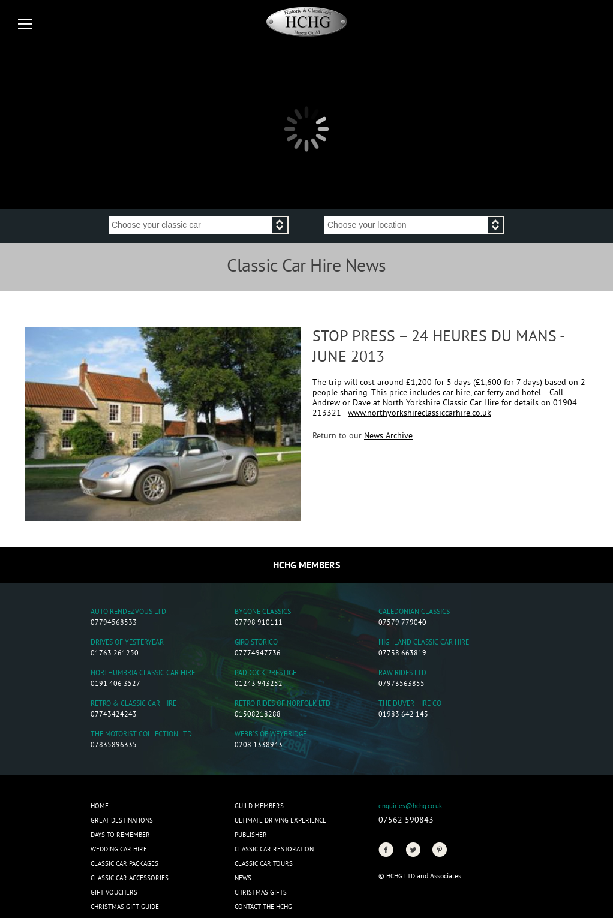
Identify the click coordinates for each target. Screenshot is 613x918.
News (243, 878)
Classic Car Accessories (130, 878)
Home (100, 806)
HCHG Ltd (400, 876)
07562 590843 (406, 820)
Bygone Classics (263, 612)
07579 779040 (402, 623)
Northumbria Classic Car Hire (143, 673)
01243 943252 (259, 684)
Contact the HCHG (263, 907)
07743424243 (114, 715)
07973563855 (401, 684)
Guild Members (259, 806)
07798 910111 (259, 623)
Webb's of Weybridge (270, 734)
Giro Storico (256, 643)
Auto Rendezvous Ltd (128, 612)
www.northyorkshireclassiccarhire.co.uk (419, 413)
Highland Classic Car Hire (423, 643)
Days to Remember (120, 835)
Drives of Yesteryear (127, 643)
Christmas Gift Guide (125, 907)
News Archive (388, 436)
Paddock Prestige (265, 673)
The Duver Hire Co (409, 704)
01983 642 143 (403, 715)
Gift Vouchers (114, 893)
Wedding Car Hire (119, 849)
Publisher (251, 835)
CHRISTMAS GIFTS (261, 893)
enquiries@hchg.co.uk (410, 806)
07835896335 (114, 745)
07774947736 (258, 653)
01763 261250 (115, 653)
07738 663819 (402, 653)
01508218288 (258, 715)
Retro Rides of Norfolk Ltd (282, 704)
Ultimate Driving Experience (280, 821)
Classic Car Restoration (274, 849)
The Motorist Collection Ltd (141, 734)
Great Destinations (122, 821)
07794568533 (114, 623)
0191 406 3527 (115, 684)
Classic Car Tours (264, 864)
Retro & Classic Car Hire (133, 704)
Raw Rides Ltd (402, 673)
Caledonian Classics (414, 612)
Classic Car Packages (124, 864)
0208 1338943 (259, 745)
